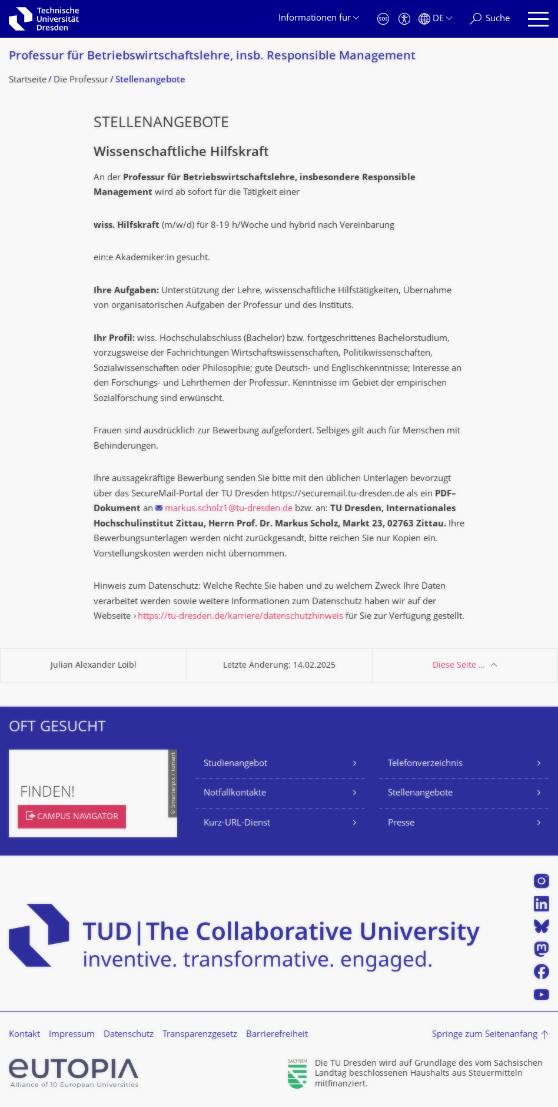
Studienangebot (235, 764)
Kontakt (24, 1034)
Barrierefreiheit (277, 1034)
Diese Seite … (459, 665)
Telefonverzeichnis (425, 764)
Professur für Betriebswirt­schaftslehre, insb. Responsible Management (212, 56)
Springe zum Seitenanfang (484, 1034)
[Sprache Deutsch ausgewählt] (435, 19)
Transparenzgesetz (199, 1034)
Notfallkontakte (235, 793)
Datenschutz (129, 1034)
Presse (401, 823)
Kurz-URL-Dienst (237, 823)
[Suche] (490, 19)
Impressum (72, 1034)
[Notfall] (383, 19)
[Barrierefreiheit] (404, 19)
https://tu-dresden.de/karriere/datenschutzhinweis (240, 616)
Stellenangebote (420, 793)
